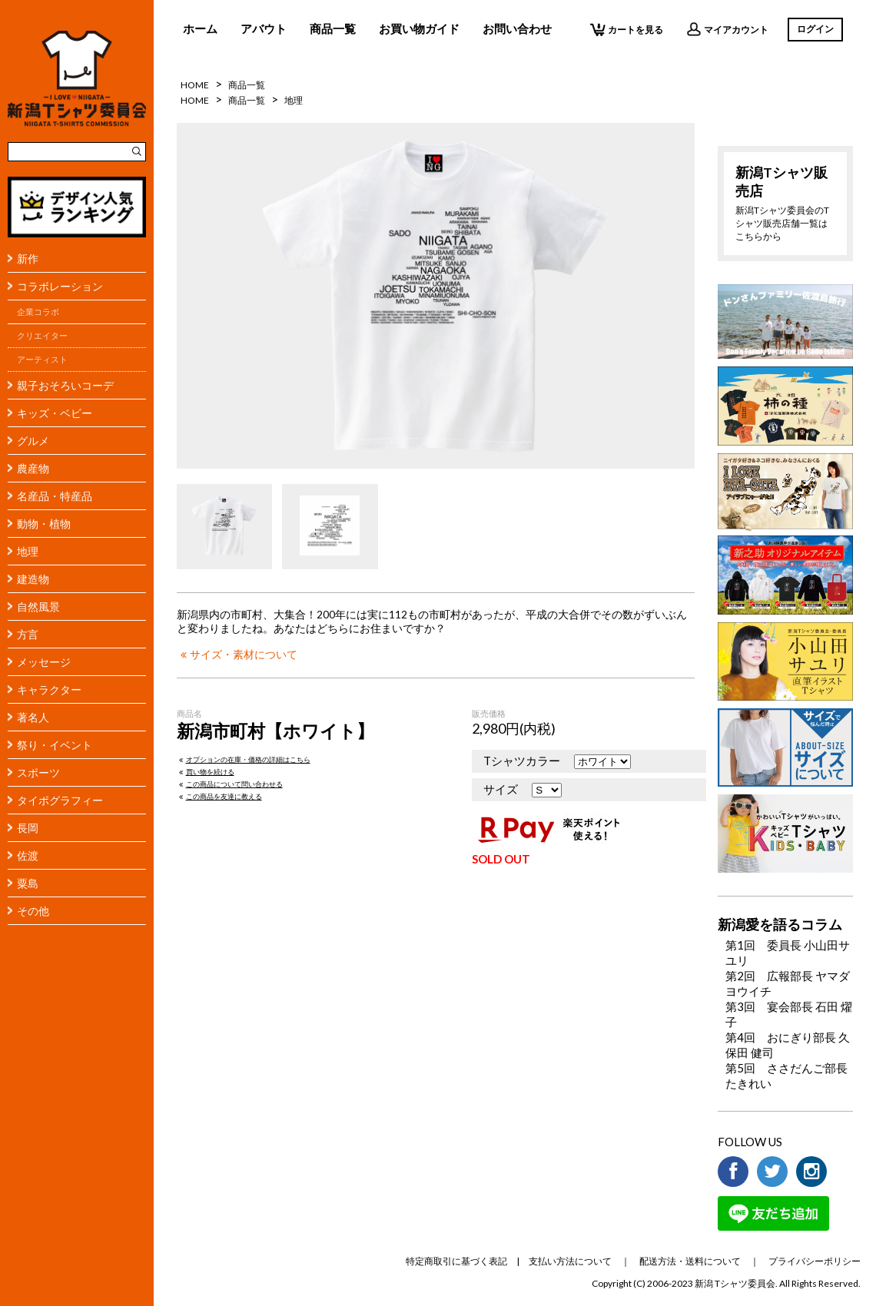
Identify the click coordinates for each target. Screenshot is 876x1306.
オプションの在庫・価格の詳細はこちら (243, 759)
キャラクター (49, 689)
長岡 (27, 827)
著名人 (33, 717)
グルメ (33, 440)
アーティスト (42, 359)
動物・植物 (44, 523)
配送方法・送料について (690, 1261)
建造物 (33, 578)
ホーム (200, 28)
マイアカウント (727, 29)
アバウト (264, 28)
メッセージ (44, 661)
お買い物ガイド (419, 28)
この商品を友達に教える (219, 796)
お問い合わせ (517, 28)
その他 (33, 910)
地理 (27, 551)
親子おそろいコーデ (65, 385)
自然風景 (38, 606)
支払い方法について (570, 1261)
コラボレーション (60, 286)
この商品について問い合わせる (230, 784)
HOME (195, 85)
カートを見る (626, 29)
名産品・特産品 (54, 495)
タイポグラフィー (60, 800)
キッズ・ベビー (54, 412)
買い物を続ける (205, 771)
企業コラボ (38, 312)
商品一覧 (333, 28)
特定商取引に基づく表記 (456, 1261)
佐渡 (27, 855)
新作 (27, 258)
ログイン (815, 29)
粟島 (27, 883)
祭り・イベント (54, 744)
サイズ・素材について (237, 654)
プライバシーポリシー (814, 1261)
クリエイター (42, 335)
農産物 (33, 468)
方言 (27, 634)
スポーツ (38, 772)
